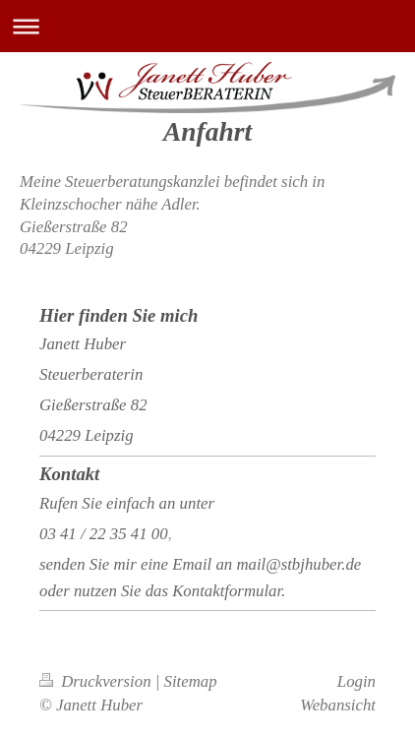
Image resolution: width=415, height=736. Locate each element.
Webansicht (338, 705)
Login (356, 681)
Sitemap (190, 681)
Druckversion (97, 681)
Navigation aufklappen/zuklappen (207, 26)
